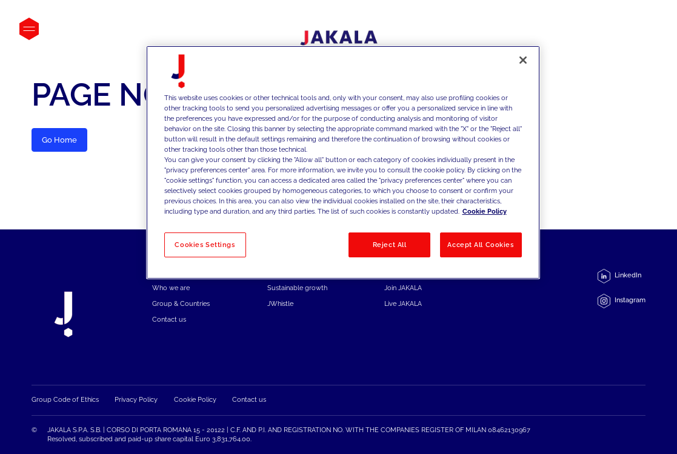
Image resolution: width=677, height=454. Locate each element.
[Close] (523, 60)
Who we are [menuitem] (171, 288)
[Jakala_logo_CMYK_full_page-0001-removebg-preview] (338, 41)
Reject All (390, 244)
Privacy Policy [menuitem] (136, 400)
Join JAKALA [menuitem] (403, 288)
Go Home (59, 139)
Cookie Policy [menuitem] (195, 400)
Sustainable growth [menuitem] (297, 288)
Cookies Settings (205, 244)
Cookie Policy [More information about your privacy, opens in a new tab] (484, 211)
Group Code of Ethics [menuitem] (65, 400)
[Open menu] (29, 29)
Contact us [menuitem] (169, 320)
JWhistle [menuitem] (280, 304)
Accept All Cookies (480, 244)
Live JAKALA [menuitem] (403, 304)
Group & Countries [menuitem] (181, 304)
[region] (343, 162)
